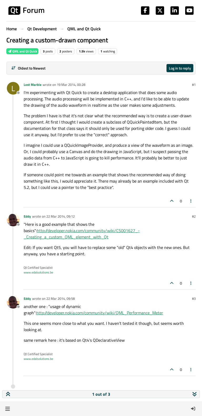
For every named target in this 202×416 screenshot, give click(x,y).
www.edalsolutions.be (38, 272)
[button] (7, 408)
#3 (194, 298)
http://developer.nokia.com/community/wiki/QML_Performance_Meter (99, 313)
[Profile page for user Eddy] (13, 220)
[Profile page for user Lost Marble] (13, 88)
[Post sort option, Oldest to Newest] (28, 68)
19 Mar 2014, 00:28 (71, 84)
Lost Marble (33, 84)
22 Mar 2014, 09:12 (60, 216)
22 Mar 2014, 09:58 (60, 298)
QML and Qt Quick (22, 51)
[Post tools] (191, 201)
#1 (194, 84)
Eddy (27, 216)
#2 (194, 216)
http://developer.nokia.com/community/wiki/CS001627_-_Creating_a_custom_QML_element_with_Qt (82, 233)
